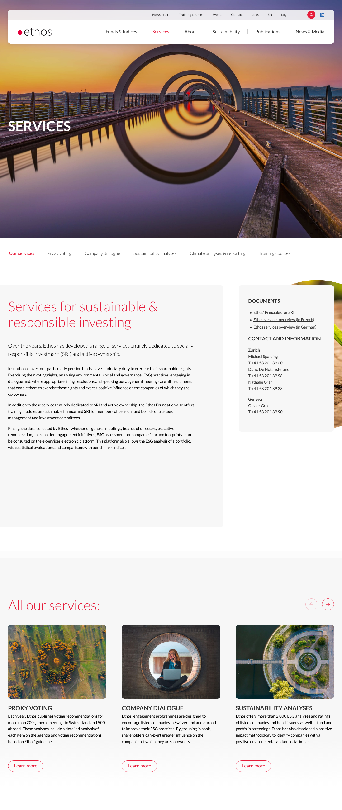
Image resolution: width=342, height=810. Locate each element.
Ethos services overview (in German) (284, 327)
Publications (267, 32)
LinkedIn (322, 15)
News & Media (310, 32)
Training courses (191, 15)
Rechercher (311, 15)
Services (160, 32)
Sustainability (226, 32)
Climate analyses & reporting (218, 253)
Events (217, 15)
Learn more (25, 766)
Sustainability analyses (154, 253)
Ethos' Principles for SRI (273, 312)
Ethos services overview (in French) (283, 320)
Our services (21, 253)
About (191, 32)
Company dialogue (102, 253)
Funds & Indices (121, 32)
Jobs (255, 15)
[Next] (328, 604)
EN (270, 15)
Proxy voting (59, 253)
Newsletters (161, 15)
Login (285, 15)
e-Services (51, 441)
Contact (237, 15)
